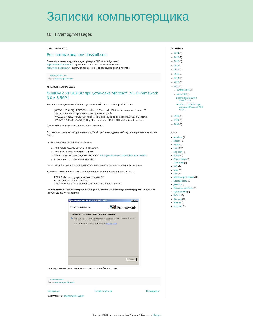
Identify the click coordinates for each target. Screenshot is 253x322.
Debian (177, 141)
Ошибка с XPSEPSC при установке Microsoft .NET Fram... (189, 107)
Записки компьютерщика (118, 16)
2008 (176, 124)
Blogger (156, 315)
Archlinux (178, 137)
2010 (176, 116)
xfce (175, 173)
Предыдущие (152, 291)
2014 (176, 78)
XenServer (179, 163)
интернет (178, 206)
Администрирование (64, 79)
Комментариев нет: (59, 76)
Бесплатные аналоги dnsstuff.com (77, 54)
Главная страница (103, 291)
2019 (176, 65)
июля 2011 (182, 94)
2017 (176, 69)
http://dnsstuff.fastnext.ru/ (60, 64)
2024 (176, 53)
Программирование (183, 188)
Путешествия (180, 192)
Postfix (177, 155)
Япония (177, 202)
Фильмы (178, 199)
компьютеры (60, 282)
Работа (177, 195)
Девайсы (178, 184)
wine (176, 170)
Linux (176, 148)
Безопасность (180, 181)
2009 (176, 120)
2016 (176, 74)
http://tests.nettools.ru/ (58, 68)
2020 (176, 61)
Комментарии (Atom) (74, 296)
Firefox (177, 144)
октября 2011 (183, 90)
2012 (176, 82)
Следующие (54, 291)
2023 (176, 57)
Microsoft (70, 282)
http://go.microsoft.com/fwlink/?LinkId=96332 (123, 155)
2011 (176, 86)
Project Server (180, 159)
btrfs (176, 166)
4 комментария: (57, 279)
